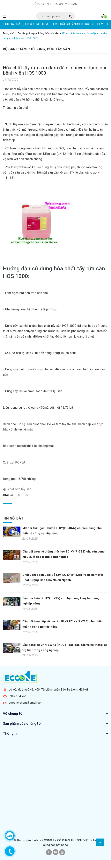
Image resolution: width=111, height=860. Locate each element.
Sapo (64, 845)
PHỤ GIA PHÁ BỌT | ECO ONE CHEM (26, 24)
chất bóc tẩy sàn (19, 489)
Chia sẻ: (9, 495)
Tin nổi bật (13, 518)
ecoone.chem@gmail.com (26, 702)
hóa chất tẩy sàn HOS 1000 (57, 326)
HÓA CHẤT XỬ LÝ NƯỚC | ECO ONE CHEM (77, 24)
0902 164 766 (17, 696)
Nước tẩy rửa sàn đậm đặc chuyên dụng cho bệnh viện (43, 124)
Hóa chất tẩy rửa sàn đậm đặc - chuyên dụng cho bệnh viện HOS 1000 (55, 70)
